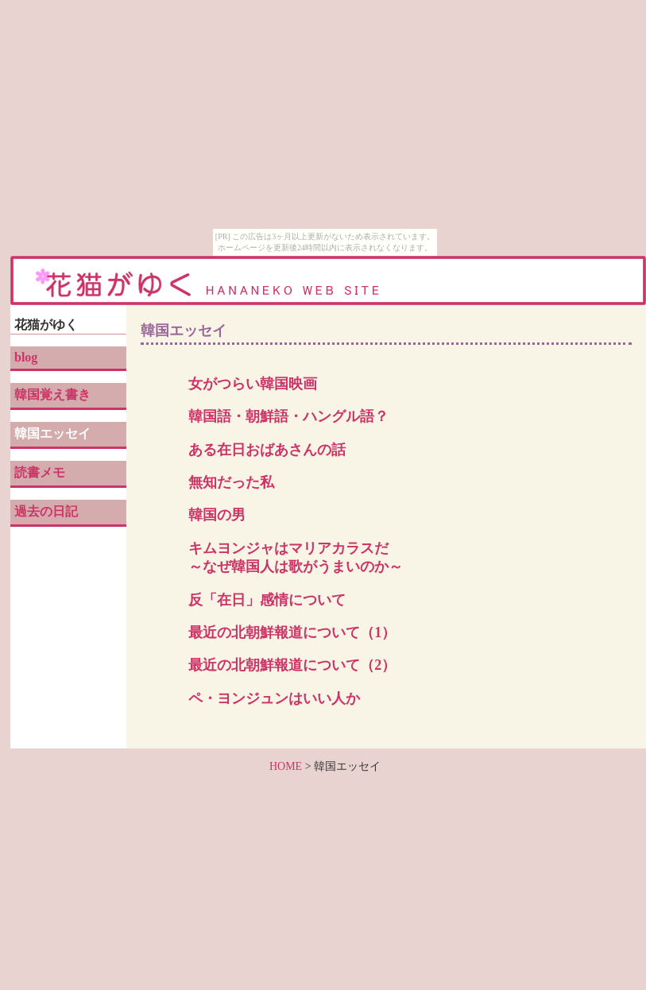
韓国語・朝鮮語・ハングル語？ (288, 416)
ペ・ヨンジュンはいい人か (274, 698)
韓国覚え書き (52, 394)
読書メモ (39, 472)
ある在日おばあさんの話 (267, 450)
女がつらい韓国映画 (252, 384)
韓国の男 (217, 515)
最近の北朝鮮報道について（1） (292, 632)
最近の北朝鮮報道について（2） (292, 665)
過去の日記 (46, 511)
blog (25, 357)
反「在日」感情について (267, 600)
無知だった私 (231, 482)
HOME (285, 766)
